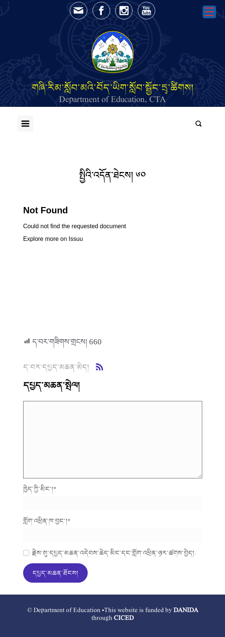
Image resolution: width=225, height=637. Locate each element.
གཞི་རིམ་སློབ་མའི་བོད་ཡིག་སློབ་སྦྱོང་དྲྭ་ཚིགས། (113, 87)
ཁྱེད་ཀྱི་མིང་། (39, 488)
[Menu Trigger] (209, 12)
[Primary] (25, 123)
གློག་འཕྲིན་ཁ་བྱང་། (47, 520)
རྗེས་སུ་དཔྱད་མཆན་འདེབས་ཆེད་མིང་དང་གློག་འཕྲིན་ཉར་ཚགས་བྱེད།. (114, 552)
